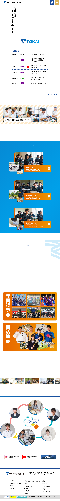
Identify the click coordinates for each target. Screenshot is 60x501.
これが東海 (44, 483)
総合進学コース (27, 491)
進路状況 (12, 485)
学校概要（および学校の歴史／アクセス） (32, 481)
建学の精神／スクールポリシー (16, 482)
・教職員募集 (31, 497)
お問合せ (12, 488)
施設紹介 (26, 484)
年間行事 (44, 488)
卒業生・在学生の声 (46, 491)
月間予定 (44, 489)
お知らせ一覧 (51, 94)
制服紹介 (44, 481)
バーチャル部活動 (46, 486)
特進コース (26, 490)
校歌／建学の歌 (27, 483)
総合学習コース (27, 493)
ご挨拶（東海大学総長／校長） (16, 483)
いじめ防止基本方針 (28, 486)
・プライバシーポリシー (50, 497)
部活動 (43, 484)
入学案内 (12, 487)
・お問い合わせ (39, 497)
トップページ (12, 480)
